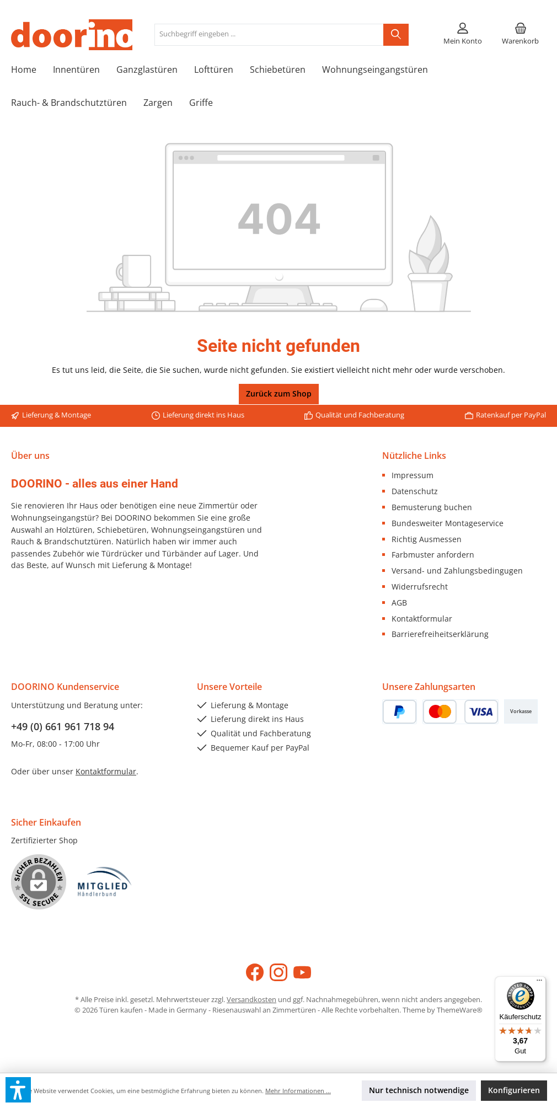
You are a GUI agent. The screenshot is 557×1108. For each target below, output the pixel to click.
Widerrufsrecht (420, 586)
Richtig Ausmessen (427, 539)
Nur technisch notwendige (419, 1090)
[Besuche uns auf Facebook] (255, 972)
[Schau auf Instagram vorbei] (278, 972)
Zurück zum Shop (279, 393)
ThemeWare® (460, 1010)
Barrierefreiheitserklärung (440, 634)
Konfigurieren (514, 1090)
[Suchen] (396, 35)
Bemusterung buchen (432, 507)
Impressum (412, 475)
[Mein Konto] (462, 34)
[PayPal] (399, 711)
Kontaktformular (422, 618)
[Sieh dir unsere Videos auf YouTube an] (302, 972)
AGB (399, 602)
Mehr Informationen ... (298, 1090)
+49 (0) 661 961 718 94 (62, 726)
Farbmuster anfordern (433, 554)
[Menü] (539, 982)
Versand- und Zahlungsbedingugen (457, 570)
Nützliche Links (414, 455)
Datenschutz (415, 491)
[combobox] (269, 35)
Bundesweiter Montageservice (448, 523)
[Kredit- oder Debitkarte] (460, 711)
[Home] (32, 69)
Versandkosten (251, 999)
